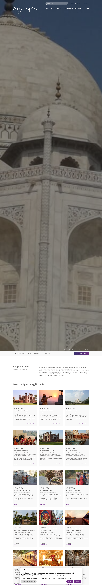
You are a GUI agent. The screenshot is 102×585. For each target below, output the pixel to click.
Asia (19, 357)
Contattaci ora (81, 353)
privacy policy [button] (58, 572)
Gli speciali (58, 8)
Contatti (87, 8)
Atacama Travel (15, 357)
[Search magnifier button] (67, 3)
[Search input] (56, 3)
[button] (80, 570)
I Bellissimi (78, 8)
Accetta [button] (77, 581)
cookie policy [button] (39, 574)
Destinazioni (49, 8)
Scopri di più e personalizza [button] (29, 581)
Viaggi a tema (69, 8)
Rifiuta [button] (69, 581)
